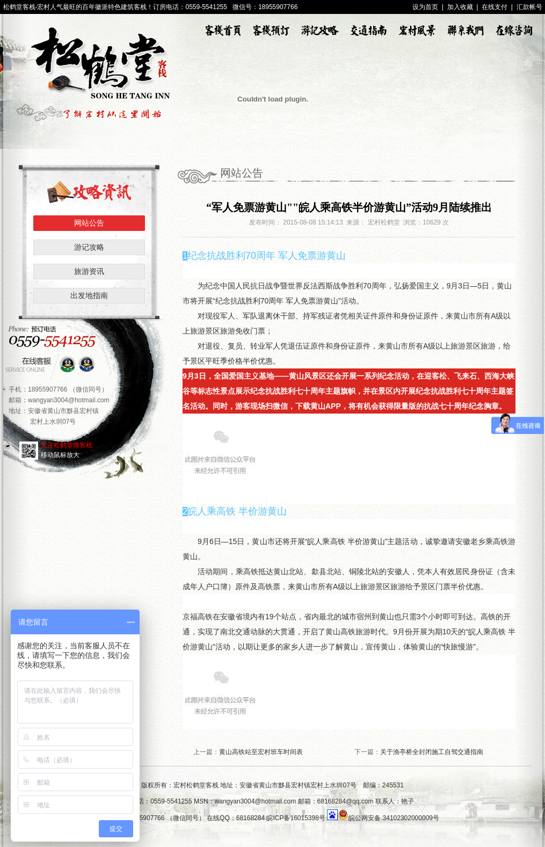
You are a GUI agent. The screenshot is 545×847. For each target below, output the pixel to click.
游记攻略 (89, 247)
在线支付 (494, 7)
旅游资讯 (89, 271)
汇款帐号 (529, 7)
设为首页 (425, 7)
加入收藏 (460, 7)
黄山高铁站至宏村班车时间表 (261, 752)
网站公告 (89, 223)
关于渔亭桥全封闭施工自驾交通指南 (431, 752)
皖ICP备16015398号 (295, 818)
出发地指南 (89, 295)
